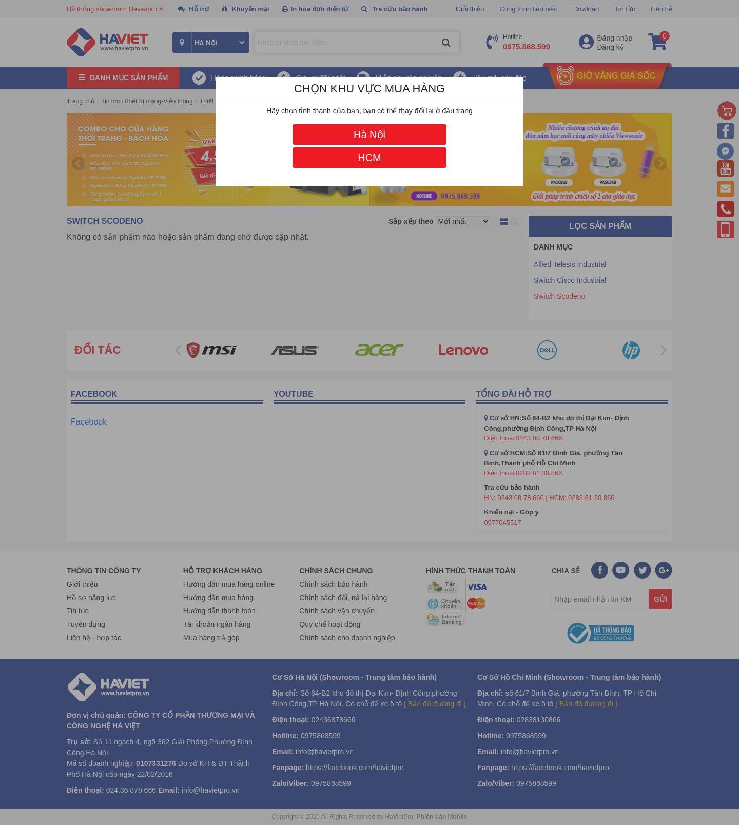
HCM (369, 157)
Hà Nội (369, 134)
